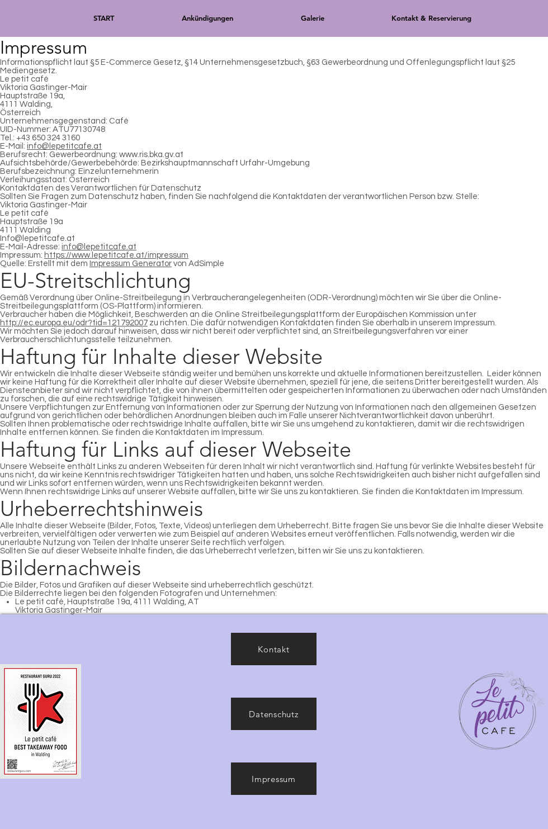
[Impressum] (273, 778)
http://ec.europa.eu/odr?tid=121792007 (74, 323)
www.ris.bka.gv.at (151, 154)
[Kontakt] (273, 649)
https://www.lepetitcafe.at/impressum (116, 255)
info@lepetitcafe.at (64, 146)
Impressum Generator (130, 263)
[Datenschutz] (273, 714)
